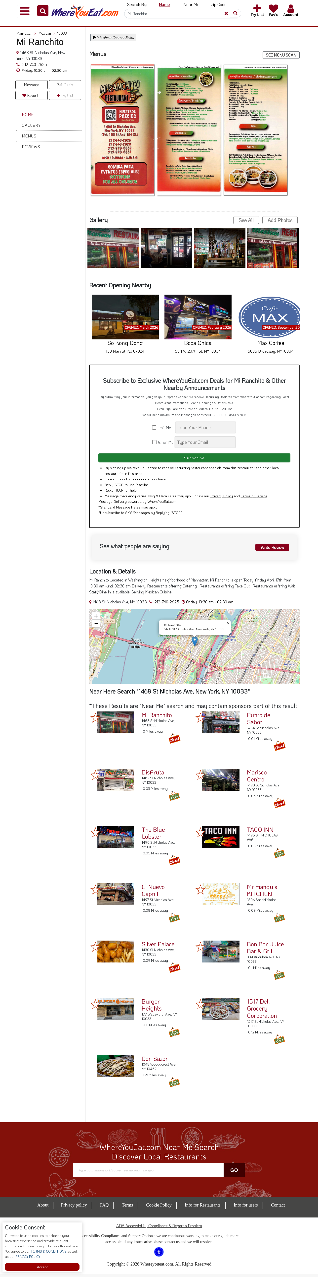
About (42, 1208)
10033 (62, 33)
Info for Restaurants (203, 1208)
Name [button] (164, 4)
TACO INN (260, 832)
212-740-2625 (34, 64)
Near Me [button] (191, 4)
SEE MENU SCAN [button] (281, 55)
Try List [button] (65, 95)
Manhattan (26, 33)
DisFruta (153, 775)
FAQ (104, 1208)
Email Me (163, 442)
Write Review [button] (270, 549)
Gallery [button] (31, 125)
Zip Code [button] (219, 4)
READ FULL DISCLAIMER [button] (228, 415)
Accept (42, 1267)
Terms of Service (254, 498)
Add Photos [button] (280, 220)
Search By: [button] (137, 4)
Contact (278, 1208)
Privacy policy (74, 1208)
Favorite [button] (31, 95)
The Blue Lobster (153, 836)
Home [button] (28, 114)
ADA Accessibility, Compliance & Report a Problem (159, 1228)
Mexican (47, 33)
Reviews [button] (31, 146)
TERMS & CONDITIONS (48, 1251)
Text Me (163, 427)
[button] (42, 10)
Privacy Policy (221, 498)
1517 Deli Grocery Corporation (262, 1011)
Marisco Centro (257, 778)
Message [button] (31, 84)
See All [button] (246, 220)
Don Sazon (155, 1061)
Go (234, 1173)
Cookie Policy (159, 1208)
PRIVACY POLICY (27, 1256)
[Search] (181, 13)
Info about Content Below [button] (113, 37)
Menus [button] (29, 135)
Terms (127, 1208)
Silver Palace (158, 947)
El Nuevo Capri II (153, 893)
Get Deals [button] (65, 84)
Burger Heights (152, 1007)
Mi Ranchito (157, 718)
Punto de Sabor (258, 721)
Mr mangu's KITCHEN (262, 893)
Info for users (246, 1208)
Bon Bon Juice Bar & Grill (265, 950)
